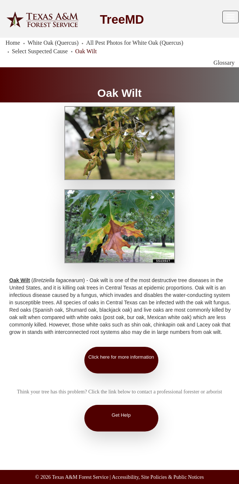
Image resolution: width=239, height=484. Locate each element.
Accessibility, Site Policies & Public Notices (158, 477)
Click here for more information (121, 357)
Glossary (224, 63)
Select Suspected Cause (40, 51)
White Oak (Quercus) (53, 43)
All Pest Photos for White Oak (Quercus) (135, 43)
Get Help (121, 415)
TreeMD (122, 19)
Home (13, 43)
